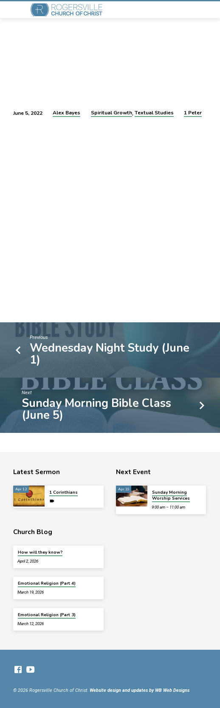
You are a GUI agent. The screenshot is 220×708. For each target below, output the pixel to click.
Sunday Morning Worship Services (171, 495)
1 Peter (193, 112)
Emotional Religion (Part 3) (47, 615)
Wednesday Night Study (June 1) (109, 353)
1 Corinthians (63, 492)
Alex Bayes (66, 112)
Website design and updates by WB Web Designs (139, 690)
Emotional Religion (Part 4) (47, 583)
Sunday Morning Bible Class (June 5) (96, 409)
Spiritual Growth (111, 112)
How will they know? (40, 552)
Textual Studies (154, 112)
